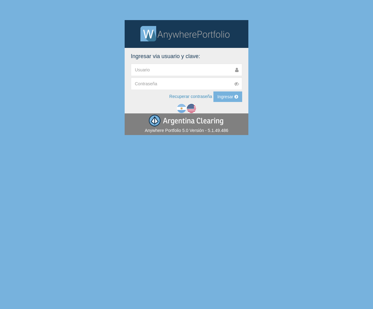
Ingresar (227, 96)
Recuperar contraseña (190, 96)
